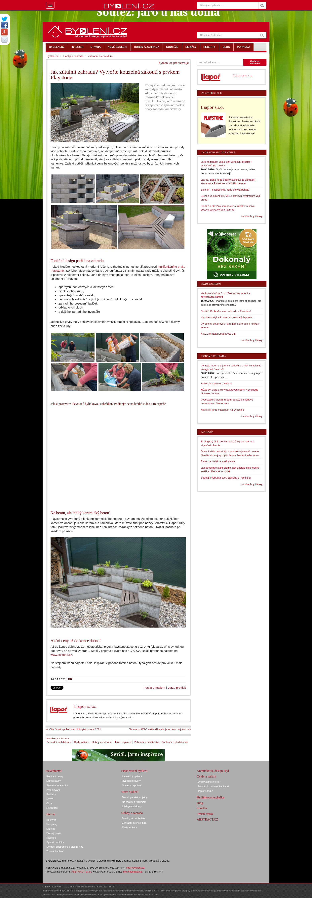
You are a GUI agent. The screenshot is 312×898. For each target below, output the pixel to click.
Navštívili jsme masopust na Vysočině (222, 409)
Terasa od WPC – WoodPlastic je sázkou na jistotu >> (160, 729)
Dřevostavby (53, 780)
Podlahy (51, 794)
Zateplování (53, 789)
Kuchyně (51, 819)
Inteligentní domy (132, 806)
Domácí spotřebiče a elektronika (64, 846)
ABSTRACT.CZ (207, 819)
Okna (49, 803)
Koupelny (51, 824)
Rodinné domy (54, 776)
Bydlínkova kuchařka (210, 797)
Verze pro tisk (177, 687)
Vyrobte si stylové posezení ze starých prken (226, 317)
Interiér (50, 814)
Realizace (52, 807)
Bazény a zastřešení (133, 818)
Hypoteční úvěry (131, 780)
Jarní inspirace (123, 742)
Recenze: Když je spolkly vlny (218, 461)
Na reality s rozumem (134, 801)
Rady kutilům (81, 742)
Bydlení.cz (52, 56)
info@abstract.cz (132, 871)
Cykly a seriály (206, 776)
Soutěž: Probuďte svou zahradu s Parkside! (226, 311)
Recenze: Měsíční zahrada (216, 383)
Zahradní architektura (59, 742)
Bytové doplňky (55, 842)
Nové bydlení (129, 792)
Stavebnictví (53, 771)
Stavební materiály (57, 785)
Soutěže (202, 808)
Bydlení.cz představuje (175, 742)
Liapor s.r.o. (85, 706)
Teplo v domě (205, 790)
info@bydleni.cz (135, 867)
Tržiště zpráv (205, 814)
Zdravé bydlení (54, 851)
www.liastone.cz (61, 654)
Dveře (49, 798)
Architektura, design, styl (213, 771)
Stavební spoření (131, 785)
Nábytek (51, 837)
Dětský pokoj (53, 833)
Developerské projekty (135, 797)
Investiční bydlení (132, 776)
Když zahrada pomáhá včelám (218, 333)
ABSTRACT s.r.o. (81, 871)
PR (70, 679)
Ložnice (50, 828)
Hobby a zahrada (102, 742)
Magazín (207, 431)
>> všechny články (251, 216)
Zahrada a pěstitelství (146, 742)
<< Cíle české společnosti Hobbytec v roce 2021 (73, 729)
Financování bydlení (134, 771)
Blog (200, 803)
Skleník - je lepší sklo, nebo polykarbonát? (225, 189)
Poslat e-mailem (154, 687)
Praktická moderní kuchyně (213, 786)
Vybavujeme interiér (209, 781)
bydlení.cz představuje (174, 63)
